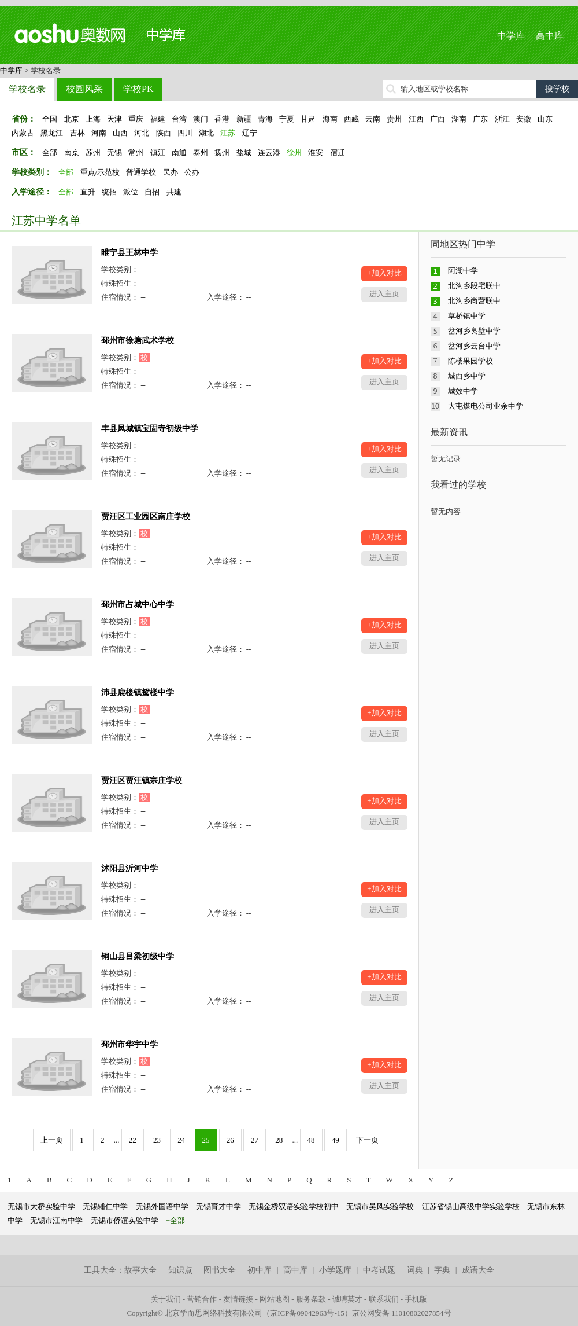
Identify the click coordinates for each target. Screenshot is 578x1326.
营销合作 (202, 1299)
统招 (109, 192)
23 (157, 1140)
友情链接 (238, 1299)
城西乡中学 (467, 376)
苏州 (93, 152)
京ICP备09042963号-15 (307, 1313)
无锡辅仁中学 (105, 1206)
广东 (480, 119)
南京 (71, 152)
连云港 (269, 152)
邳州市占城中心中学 (137, 604)
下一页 (367, 1140)
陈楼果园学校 (470, 361)
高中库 (550, 36)
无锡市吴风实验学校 (380, 1206)
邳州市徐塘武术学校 (137, 340)
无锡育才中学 (218, 1206)
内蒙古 (23, 132)
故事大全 (140, 1270)
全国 (49, 119)
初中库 (259, 1270)
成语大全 (478, 1270)
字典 (442, 1270)
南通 (179, 152)
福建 (157, 119)
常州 (135, 152)
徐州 (294, 152)
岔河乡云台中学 (474, 345)
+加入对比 (384, 273)
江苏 (227, 132)
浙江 (502, 119)
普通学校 (141, 172)
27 (254, 1140)
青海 (265, 119)
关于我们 (166, 1299)
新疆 (243, 119)
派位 (130, 192)
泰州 (200, 152)
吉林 (77, 132)
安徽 (523, 119)
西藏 (351, 119)
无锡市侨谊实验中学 (124, 1220)
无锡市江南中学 (56, 1220)
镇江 (157, 152)
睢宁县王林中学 (129, 252)
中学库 (511, 36)
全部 (49, 152)
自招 (152, 192)
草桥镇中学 (467, 315)
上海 (93, 119)
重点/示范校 (100, 172)
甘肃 (308, 119)
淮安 (315, 152)
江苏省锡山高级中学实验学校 (471, 1206)
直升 (87, 192)
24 (181, 1140)
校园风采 (84, 89)
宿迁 (337, 152)
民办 (170, 172)
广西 (437, 119)
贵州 (394, 119)
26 (230, 1140)
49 (335, 1140)
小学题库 (335, 1270)
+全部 (175, 1220)
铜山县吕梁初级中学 (137, 956)
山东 (545, 119)
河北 (141, 132)
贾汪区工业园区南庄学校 (145, 516)
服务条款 (311, 1299)
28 (279, 1140)
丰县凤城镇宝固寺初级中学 (149, 428)
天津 (114, 119)
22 (132, 1140)
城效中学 (463, 391)
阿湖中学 (463, 270)
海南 (330, 119)
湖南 (458, 119)
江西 (416, 119)
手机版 (416, 1299)
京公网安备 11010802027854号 (401, 1313)
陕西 (163, 132)
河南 (98, 132)
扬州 (221, 152)
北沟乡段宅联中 (474, 285)
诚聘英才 (347, 1299)
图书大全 (219, 1270)
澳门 (200, 119)
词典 (415, 1270)
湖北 (206, 132)
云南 (372, 119)
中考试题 (379, 1270)
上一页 (51, 1140)
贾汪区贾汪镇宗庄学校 (141, 780)
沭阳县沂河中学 (129, 868)
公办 (191, 172)
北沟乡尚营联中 (474, 300)
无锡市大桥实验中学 (41, 1206)
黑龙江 (51, 132)
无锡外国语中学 (162, 1206)
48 (311, 1140)
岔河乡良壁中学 (474, 330)
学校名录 (27, 89)
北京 (71, 119)
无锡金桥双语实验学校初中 (294, 1206)
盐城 (243, 152)
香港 (221, 119)
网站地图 (275, 1299)
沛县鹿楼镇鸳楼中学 (137, 692)
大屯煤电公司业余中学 (485, 406)
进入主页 (384, 293)
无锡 (114, 152)
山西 (120, 132)
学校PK (138, 89)
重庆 (135, 119)
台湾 (179, 119)
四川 (184, 132)
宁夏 (286, 119)
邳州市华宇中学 (129, 1044)
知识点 (180, 1270)
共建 (173, 192)
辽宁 (249, 132)
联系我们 (384, 1299)
